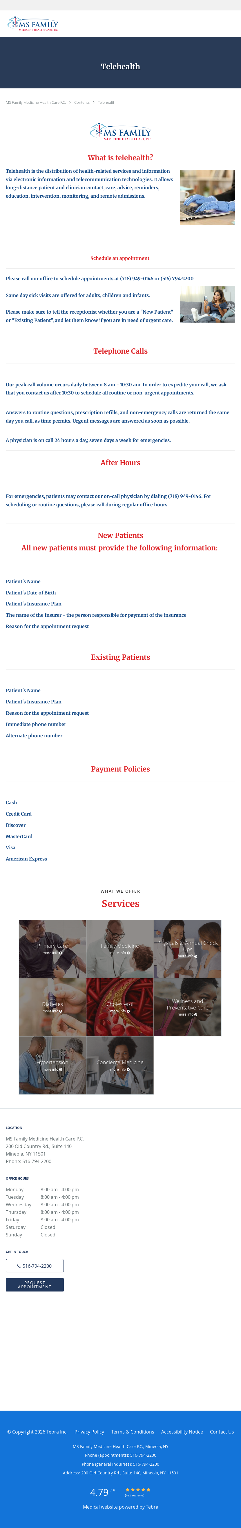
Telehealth (106, 102)
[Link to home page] (31, 23)
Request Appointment (35, 1284)
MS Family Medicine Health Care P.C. (36, 102)
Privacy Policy (89, 1432)
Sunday (48, 1234)
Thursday (48, 1212)
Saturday (48, 1227)
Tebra (152, 1507)
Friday (48, 1219)
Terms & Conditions (132, 1432)
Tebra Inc (56, 1432)
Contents (82, 102)
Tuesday (48, 1197)
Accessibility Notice (182, 1432)
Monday (48, 1189)
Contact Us (222, 1432)
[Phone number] (35, 1265)
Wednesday (48, 1204)
